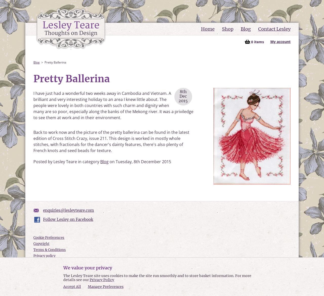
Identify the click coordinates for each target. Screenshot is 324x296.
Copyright (41, 244)
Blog (246, 29)
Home (208, 29)
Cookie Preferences (48, 238)
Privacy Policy (102, 280)
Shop (227, 29)
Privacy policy (44, 256)
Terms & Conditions (49, 250)
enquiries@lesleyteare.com (68, 210)
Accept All (72, 287)
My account (280, 41)
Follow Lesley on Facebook (68, 219)
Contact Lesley (274, 29)
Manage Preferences (106, 286)
